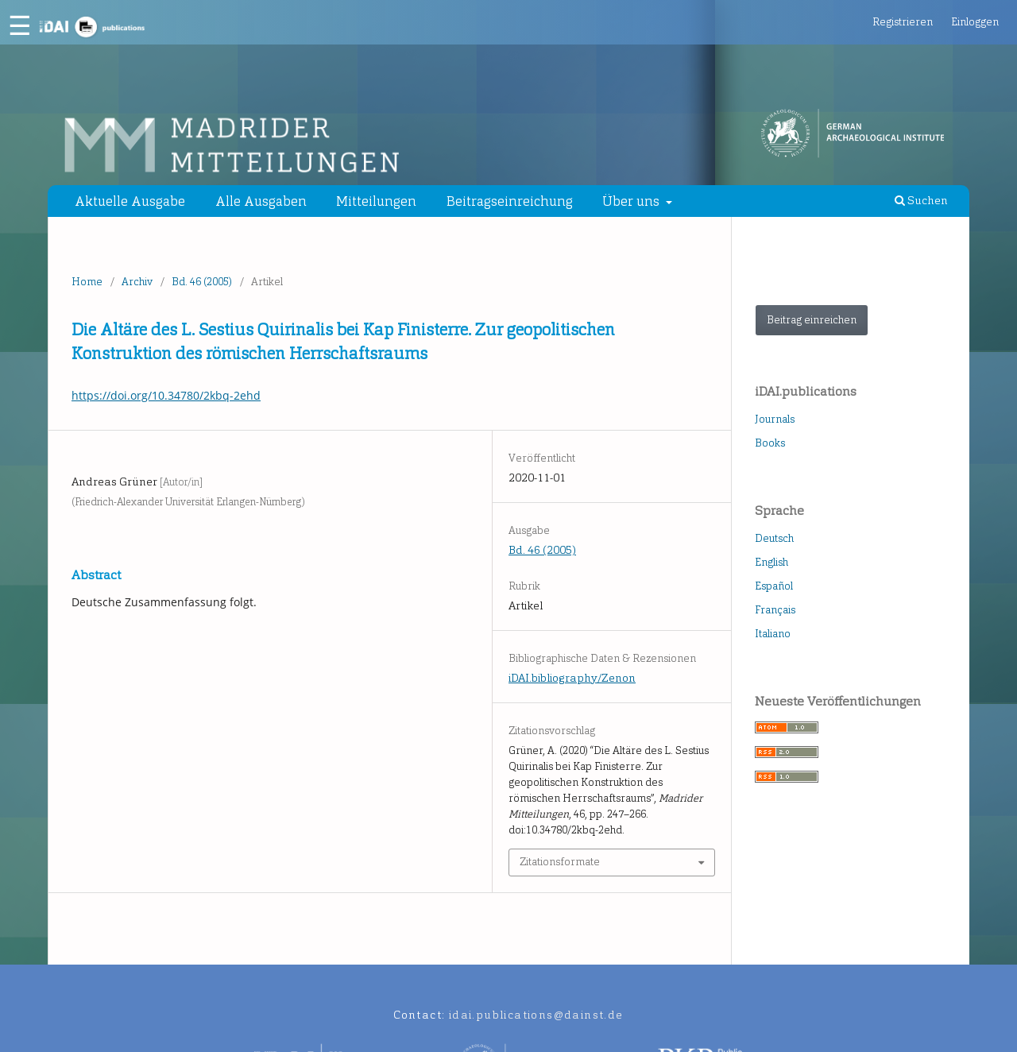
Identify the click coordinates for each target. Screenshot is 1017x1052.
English (771, 562)
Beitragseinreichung (510, 201)
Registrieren (902, 22)
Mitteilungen (376, 201)
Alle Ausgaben (261, 201)
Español (774, 586)
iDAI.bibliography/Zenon (572, 678)
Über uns (632, 201)
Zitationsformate (560, 861)
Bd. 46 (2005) (202, 281)
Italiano (773, 633)
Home (87, 281)
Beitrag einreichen (812, 320)
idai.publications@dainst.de (536, 1015)
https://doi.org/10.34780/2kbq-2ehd (166, 395)
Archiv (137, 281)
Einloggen (975, 22)
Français (775, 610)
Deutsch (774, 538)
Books (770, 443)
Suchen (921, 200)
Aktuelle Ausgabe (130, 201)
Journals (775, 419)
